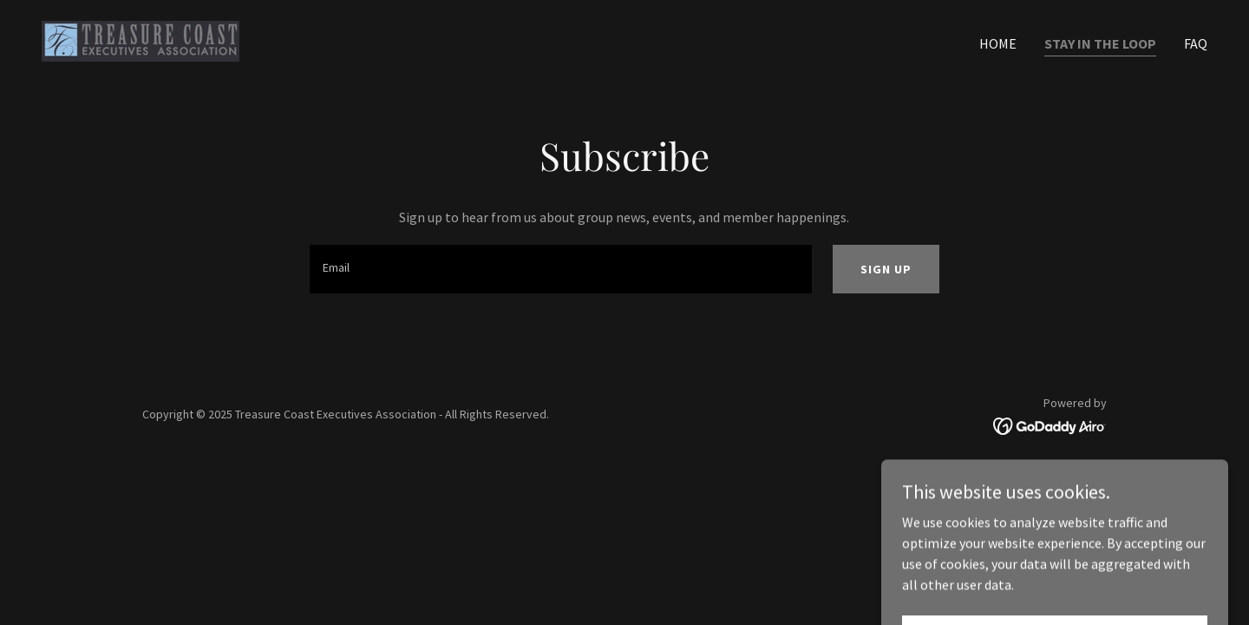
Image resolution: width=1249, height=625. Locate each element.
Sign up (886, 269)
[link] (140, 39)
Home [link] (998, 43)
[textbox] (560, 269)
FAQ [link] (1195, 43)
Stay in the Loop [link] (1100, 43)
